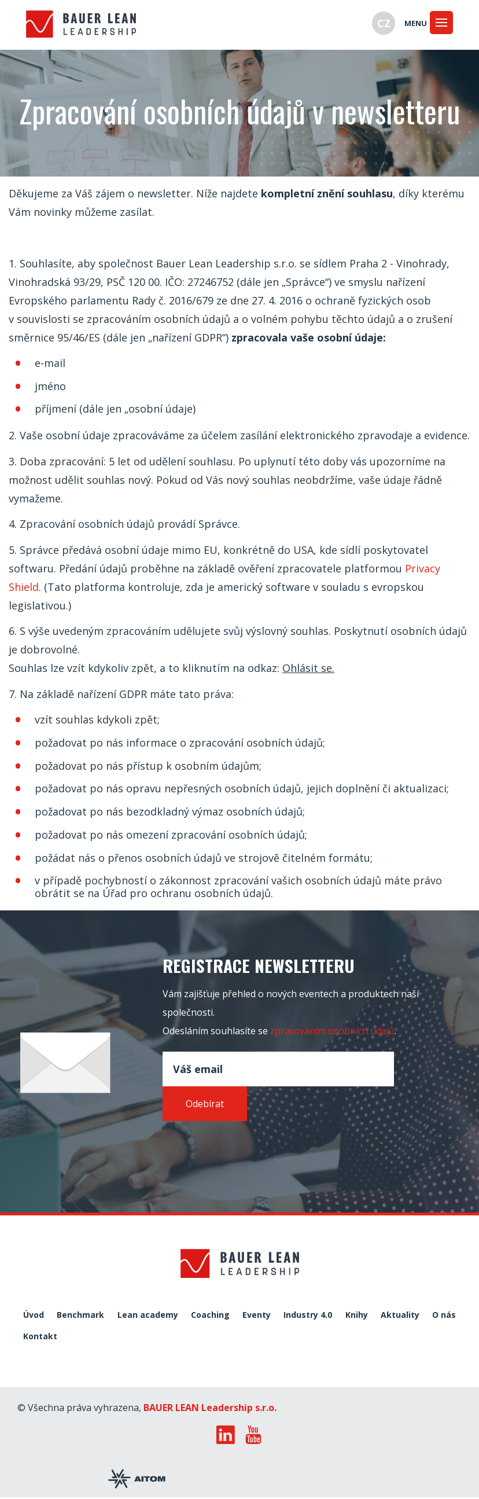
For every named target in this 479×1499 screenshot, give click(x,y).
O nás (444, 1315)
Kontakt (40, 1337)
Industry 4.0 (307, 1315)
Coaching (210, 1315)
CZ (383, 23)
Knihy (356, 1315)
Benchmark (80, 1315)
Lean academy (147, 1315)
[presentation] (250, 1148)
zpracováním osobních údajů (332, 1030)
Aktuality (400, 1315)
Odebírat (205, 1103)
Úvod (33, 1315)
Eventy (256, 1315)
